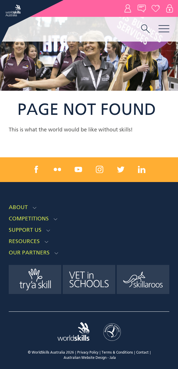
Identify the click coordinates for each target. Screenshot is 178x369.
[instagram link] (99, 169)
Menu (164, 28)
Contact (128, 8)
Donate (156, 8)
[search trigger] (145, 29)
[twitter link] (120, 169)
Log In (170, 8)
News (142, 8)
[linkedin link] (141, 169)
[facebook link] (36, 169)
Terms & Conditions (117, 352)
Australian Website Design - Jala (90, 358)
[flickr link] (57, 169)
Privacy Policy (87, 352)
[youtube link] (78, 169)
